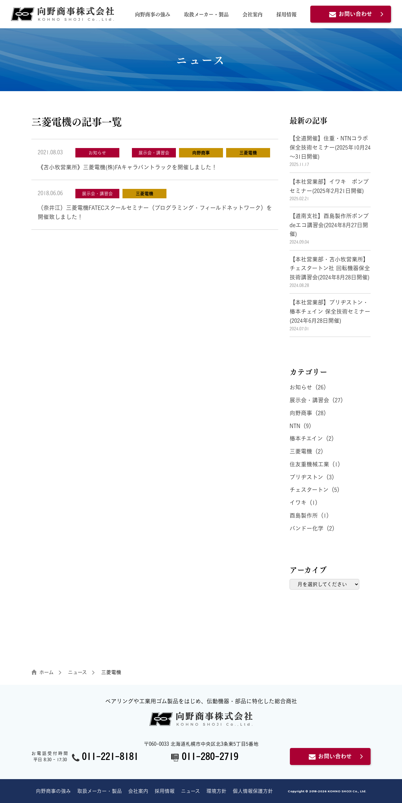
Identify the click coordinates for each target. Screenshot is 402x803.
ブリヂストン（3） (313, 477)
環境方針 (216, 791)
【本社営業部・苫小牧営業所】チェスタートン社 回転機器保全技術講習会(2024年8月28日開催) (330, 268)
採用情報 (286, 14)
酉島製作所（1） (311, 515)
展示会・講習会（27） (318, 400)
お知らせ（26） (309, 387)
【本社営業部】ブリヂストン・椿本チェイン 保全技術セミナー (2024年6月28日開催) (341, 311)
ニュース (190, 791)
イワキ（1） (305, 502)
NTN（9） (302, 425)
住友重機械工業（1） (316, 464)
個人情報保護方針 (253, 791)
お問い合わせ (350, 14)
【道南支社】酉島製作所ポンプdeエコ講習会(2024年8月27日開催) (329, 225)
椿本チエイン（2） (313, 438)
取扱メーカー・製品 (206, 14)
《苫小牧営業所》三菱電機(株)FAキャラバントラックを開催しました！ (127, 167)
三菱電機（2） (308, 451)
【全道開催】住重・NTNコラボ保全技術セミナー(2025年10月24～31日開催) (330, 147)
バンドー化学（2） (314, 528)
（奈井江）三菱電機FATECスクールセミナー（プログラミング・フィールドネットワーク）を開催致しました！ (155, 212)
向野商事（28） (309, 413)
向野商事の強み (152, 14)
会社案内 (252, 14)
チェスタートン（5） (316, 489)
